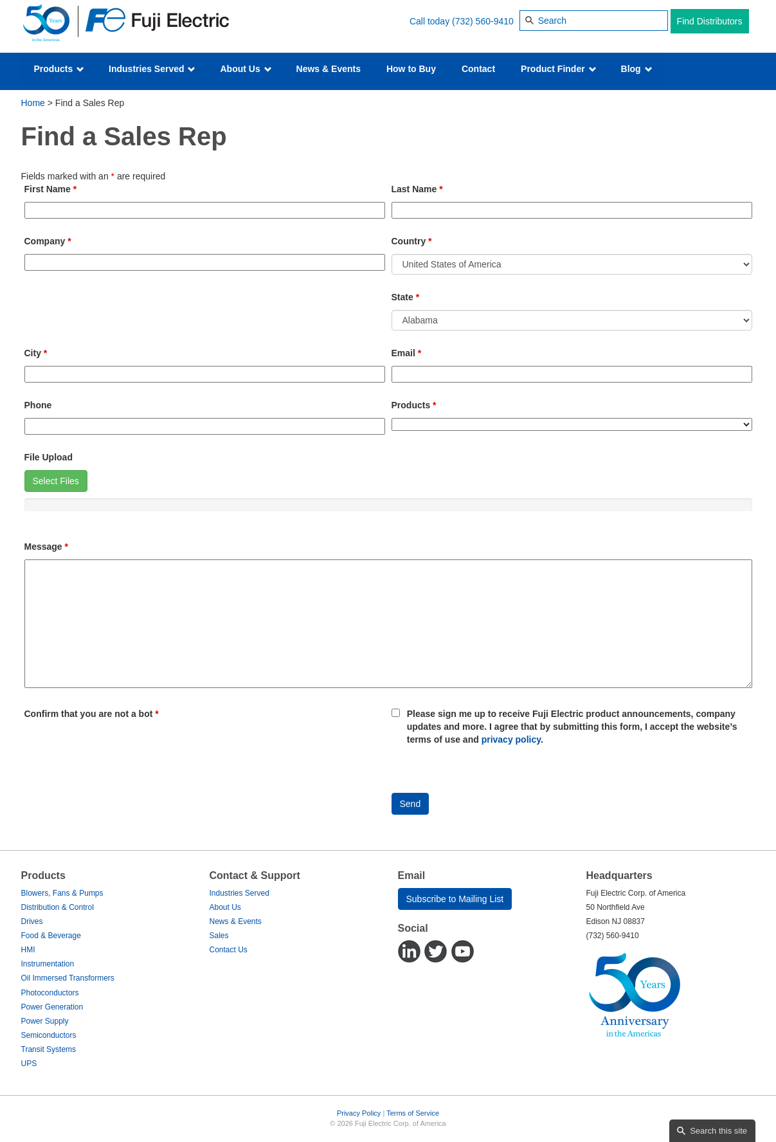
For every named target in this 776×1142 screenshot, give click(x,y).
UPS (29, 1063)
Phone (38, 405)
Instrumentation (48, 963)
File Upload (48, 457)
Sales (219, 935)
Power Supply (45, 1021)
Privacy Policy (359, 1113)
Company (47, 241)
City (36, 353)
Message (46, 546)
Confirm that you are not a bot (91, 714)
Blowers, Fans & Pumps (62, 893)
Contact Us (229, 949)
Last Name (417, 189)
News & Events (328, 69)
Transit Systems (49, 1049)
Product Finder (558, 69)
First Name (50, 189)
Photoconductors (50, 992)
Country (412, 241)
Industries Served (152, 69)
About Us (245, 69)
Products (59, 69)
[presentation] (122, 752)
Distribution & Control (57, 907)
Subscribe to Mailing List (455, 899)
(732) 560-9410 (483, 21)
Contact (478, 69)
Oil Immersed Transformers (67, 978)
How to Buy (411, 69)
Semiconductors (49, 1035)
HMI (28, 949)
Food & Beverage (51, 935)
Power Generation (52, 1006)
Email (407, 353)
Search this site (718, 1131)
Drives (32, 921)
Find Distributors (710, 21)
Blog (637, 69)
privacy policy (511, 739)
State (406, 297)
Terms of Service (412, 1113)
